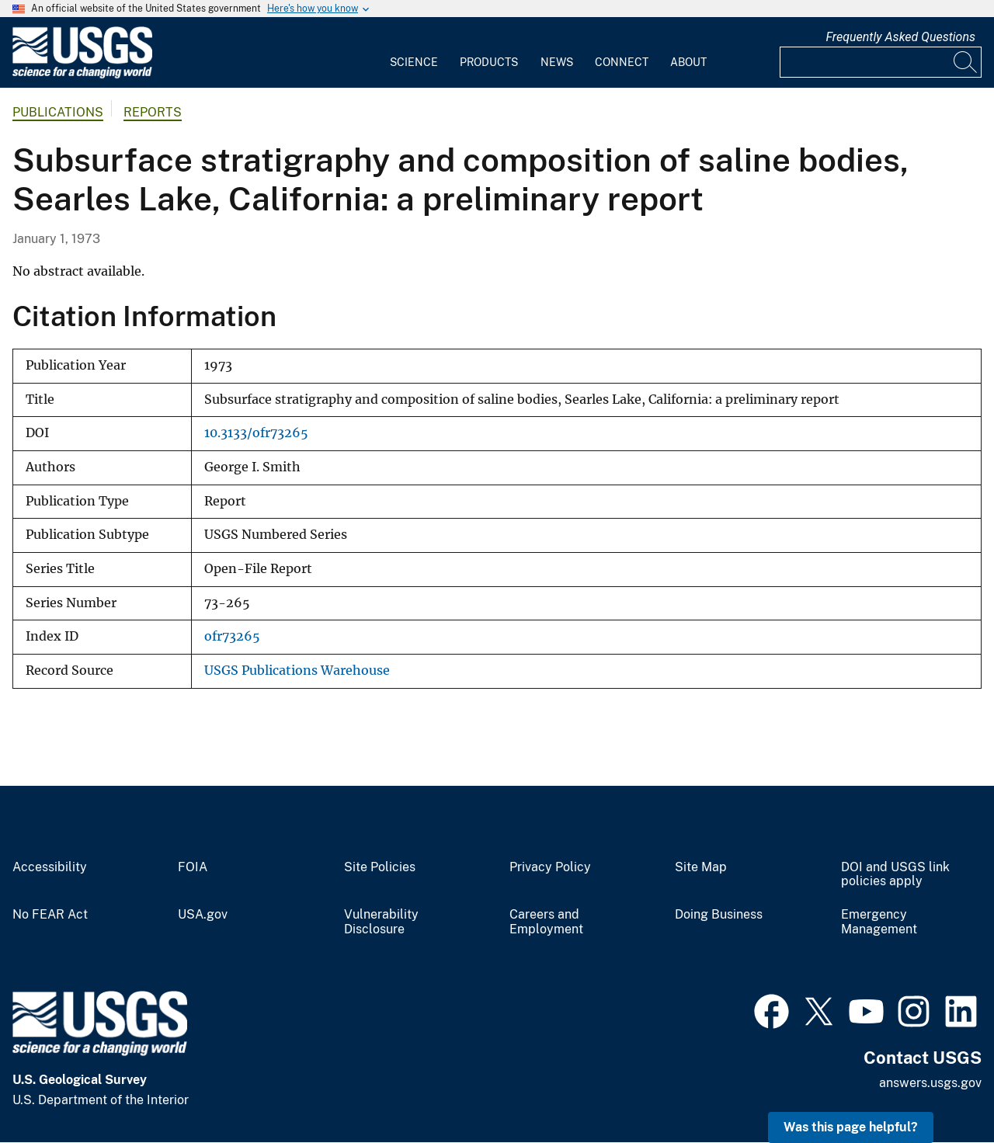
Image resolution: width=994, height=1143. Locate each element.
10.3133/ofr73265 (256, 433)
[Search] (966, 62)
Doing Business (719, 915)
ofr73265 (232, 636)
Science (414, 62)
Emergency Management (879, 922)
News (556, 62)
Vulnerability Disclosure (381, 922)
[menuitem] (414, 52)
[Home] (82, 75)
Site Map (701, 867)
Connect (621, 62)
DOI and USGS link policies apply (895, 874)
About (688, 62)
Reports (152, 112)
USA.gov (203, 915)
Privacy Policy (550, 867)
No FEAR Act (50, 915)
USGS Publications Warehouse (297, 670)
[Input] (881, 62)
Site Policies (379, 867)
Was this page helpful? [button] (851, 1127)
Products (489, 62)
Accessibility (49, 867)
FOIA (192, 867)
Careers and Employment (546, 922)
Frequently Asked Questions (900, 37)
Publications (57, 112)
